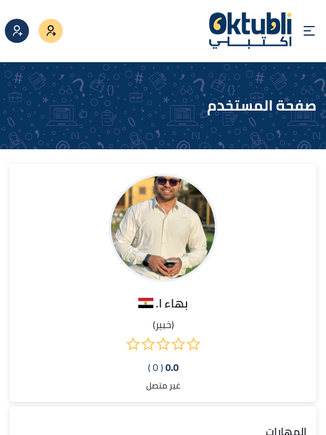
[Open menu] (309, 31)
